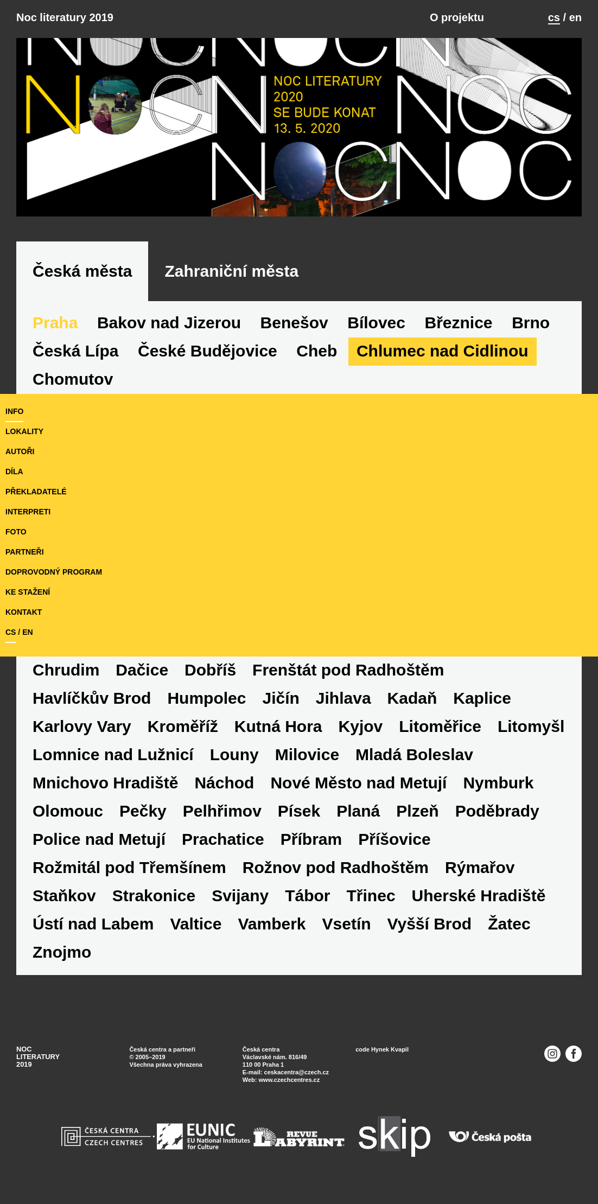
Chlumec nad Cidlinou (443, 351)
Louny (234, 754)
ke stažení (27, 592)
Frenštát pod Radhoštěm (348, 670)
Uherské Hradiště (479, 895)
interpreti (27, 511)
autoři (19, 451)
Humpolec (206, 698)
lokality (24, 431)
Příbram (311, 839)
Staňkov (64, 895)
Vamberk (272, 924)
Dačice (142, 670)
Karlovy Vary (82, 726)
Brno (531, 323)
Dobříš (210, 670)
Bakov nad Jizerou (169, 323)
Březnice (459, 323)
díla (14, 471)
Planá (358, 811)
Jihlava (343, 698)
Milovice (307, 754)
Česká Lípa (75, 351)
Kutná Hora (278, 726)
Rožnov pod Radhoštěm (336, 867)
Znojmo (62, 952)
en (575, 17)
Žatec (509, 924)
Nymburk (498, 783)
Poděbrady (497, 811)
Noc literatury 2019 (64, 17)
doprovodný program (53, 572)
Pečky (143, 811)
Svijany (240, 895)
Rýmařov (479, 867)
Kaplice (482, 698)
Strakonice (153, 895)
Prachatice (223, 839)
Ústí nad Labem (93, 924)
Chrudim (66, 670)
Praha (55, 323)
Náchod (224, 783)
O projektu (457, 17)
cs (554, 17)
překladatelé (36, 491)
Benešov (294, 323)
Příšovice (394, 839)
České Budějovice (207, 351)
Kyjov (361, 726)
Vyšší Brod (429, 924)
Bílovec (376, 323)
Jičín (280, 698)
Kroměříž (183, 726)
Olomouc (68, 811)
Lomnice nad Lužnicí (113, 754)
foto (16, 531)
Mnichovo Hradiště (105, 783)
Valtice (195, 924)
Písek (299, 811)
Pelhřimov (222, 811)
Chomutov (73, 379)
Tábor (307, 895)
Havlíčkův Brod (92, 698)
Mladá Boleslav (414, 754)
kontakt (23, 612)
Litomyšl (531, 726)
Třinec (371, 895)
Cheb (316, 351)
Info (14, 411)
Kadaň (412, 698)
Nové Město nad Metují (358, 783)
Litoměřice (440, 726)
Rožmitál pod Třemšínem (129, 867)
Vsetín (346, 924)
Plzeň (417, 811)
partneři (24, 551)
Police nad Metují (99, 839)
